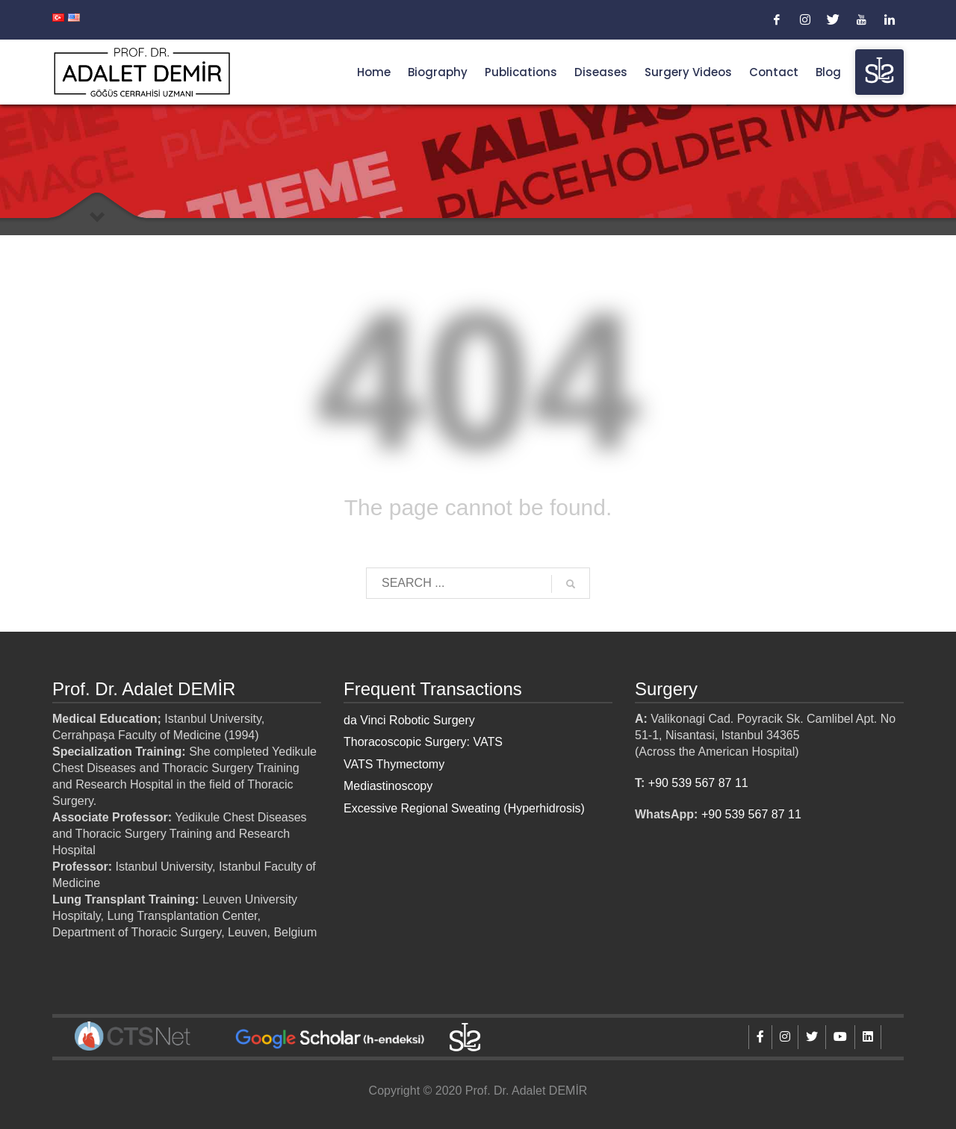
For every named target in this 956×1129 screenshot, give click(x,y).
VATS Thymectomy (394, 764)
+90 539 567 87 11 (698, 783)
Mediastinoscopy (388, 786)
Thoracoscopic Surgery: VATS (423, 741)
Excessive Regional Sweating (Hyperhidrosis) (464, 808)
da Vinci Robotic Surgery (409, 720)
